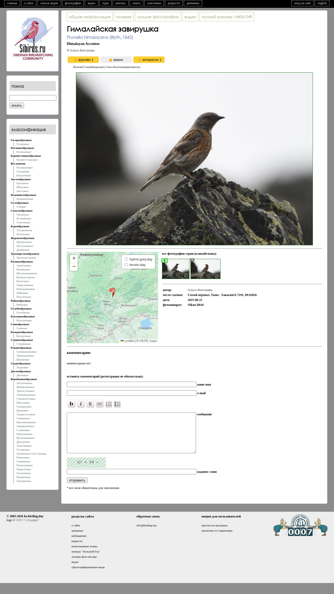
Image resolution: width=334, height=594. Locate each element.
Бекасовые (22, 281)
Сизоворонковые (26, 351)
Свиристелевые (25, 414)
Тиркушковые (24, 285)
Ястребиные (23, 218)
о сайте (29, 3)
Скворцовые (24, 406)
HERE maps (148, 341)
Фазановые (23, 234)
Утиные (21, 206)
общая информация (89, 16)
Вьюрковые (23, 477)
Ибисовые (22, 187)
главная (12, 3)
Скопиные (22, 214)
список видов (49, 3)
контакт (121, 3)
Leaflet (127, 341)
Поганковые (23, 151)
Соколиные (23, 222)
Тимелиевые (24, 445)
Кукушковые (24, 320)
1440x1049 (227, 16)
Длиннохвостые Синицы (31, 453)
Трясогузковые (25, 390)
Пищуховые (23, 469)
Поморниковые (25, 288)
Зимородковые (25, 355)
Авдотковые (23, 265)
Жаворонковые (25, 386)
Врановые (22, 410)
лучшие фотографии (158, 16)
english (322, 3)
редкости (174, 3)
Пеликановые (24, 167)
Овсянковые (23, 480)
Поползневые (24, 465)
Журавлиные (24, 241)
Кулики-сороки (25, 277)
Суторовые (23, 449)
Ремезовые (22, 457)
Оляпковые (23, 418)
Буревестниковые (27, 159)
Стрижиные (23, 343)
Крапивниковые (26, 422)
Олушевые (22, 171)
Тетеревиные (24, 230)
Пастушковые (24, 245)
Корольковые (24, 433)
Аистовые (22, 191)
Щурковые (22, 359)
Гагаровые (22, 143)
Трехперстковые (26, 257)
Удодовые (22, 367)
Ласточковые (24, 383)
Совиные (21, 328)
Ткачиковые (23, 473)
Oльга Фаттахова (82, 50)
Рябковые (22, 304)
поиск (136, 3)
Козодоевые (23, 335)
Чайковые (22, 292)
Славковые (23, 430)
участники (154, 3)
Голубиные (23, 312)
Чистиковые (23, 296)
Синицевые (23, 461)
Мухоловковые (25, 437)
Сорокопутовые (25, 398)
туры (105, 3)
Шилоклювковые (26, 273)
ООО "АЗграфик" (27, 528)
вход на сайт (302, 3)
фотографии (73, 3)
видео (92, 3)
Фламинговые (24, 198)
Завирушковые (25, 426)
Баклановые (23, 175)
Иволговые (23, 402)
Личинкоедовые (26, 394)
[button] (112, 292)
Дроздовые (23, 441)
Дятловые (22, 375)
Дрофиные (22, 249)
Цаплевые (22, 183)
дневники (193, 3)
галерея (124, 16)
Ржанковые (23, 269)
